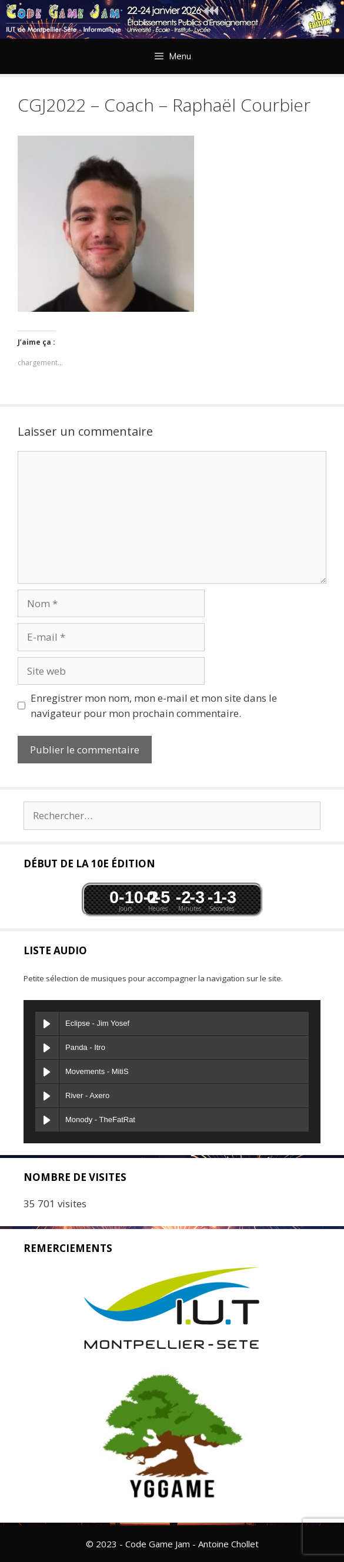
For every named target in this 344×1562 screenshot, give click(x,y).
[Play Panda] (47, 1047)
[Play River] (47, 1095)
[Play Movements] (47, 1071)
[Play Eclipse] (47, 1023)
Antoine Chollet (228, 1544)
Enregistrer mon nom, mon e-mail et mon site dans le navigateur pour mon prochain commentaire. (154, 705)
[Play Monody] (47, 1120)
